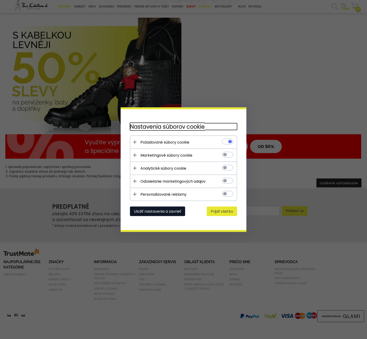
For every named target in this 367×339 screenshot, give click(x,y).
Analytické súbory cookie (163, 168)
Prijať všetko (222, 211)
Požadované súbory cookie (164, 142)
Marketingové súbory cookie (166, 155)
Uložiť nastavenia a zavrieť (157, 211)
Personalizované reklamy (163, 194)
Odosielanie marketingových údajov (173, 181)
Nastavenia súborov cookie (167, 126)
